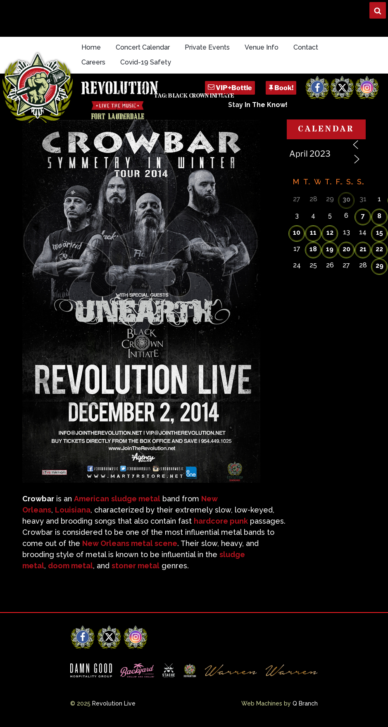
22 (379, 249)
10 (296, 232)
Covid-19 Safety (145, 62)
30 (346, 199)
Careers (93, 62)
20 (346, 249)
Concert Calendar (143, 47)
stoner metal (135, 565)
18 (313, 249)
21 (363, 249)
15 (379, 232)
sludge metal (135, 498)
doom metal (70, 565)
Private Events (207, 47)
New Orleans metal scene (129, 543)
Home (91, 47)
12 (329, 232)
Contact (305, 47)
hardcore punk (221, 521)
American (91, 498)
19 (329, 249)
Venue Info (262, 47)
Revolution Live (114, 703)
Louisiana (72, 509)
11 (313, 232)
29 (379, 265)
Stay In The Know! (258, 105)
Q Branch (305, 703)
